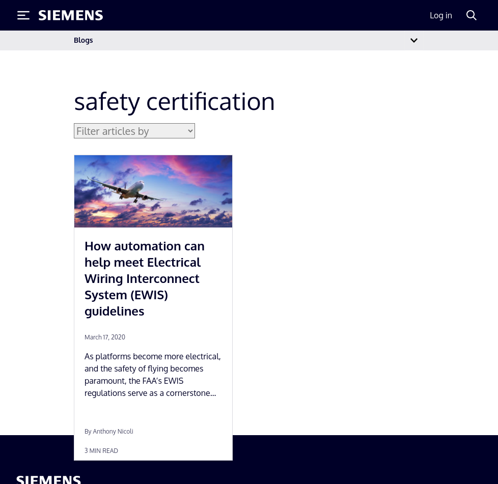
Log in (441, 15)
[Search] (471, 15)
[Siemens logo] (71, 15)
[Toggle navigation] (414, 40)
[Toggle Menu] (23, 15)
